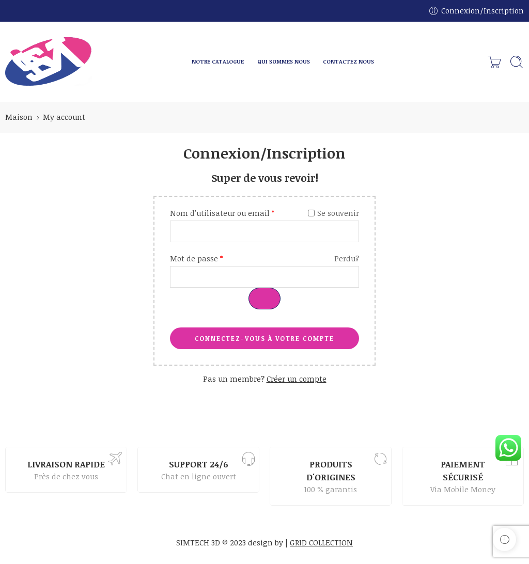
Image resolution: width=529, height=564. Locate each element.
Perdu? (346, 258)
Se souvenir (333, 213)
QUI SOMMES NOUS (283, 61)
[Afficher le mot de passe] (264, 298)
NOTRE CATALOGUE (218, 61)
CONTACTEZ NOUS (348, 61)
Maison (19, 117)
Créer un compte (296, 378)
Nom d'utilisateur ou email (222, 213)
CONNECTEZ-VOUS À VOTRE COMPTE (264, 338)
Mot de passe (196, 258)
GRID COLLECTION (321, 542)
